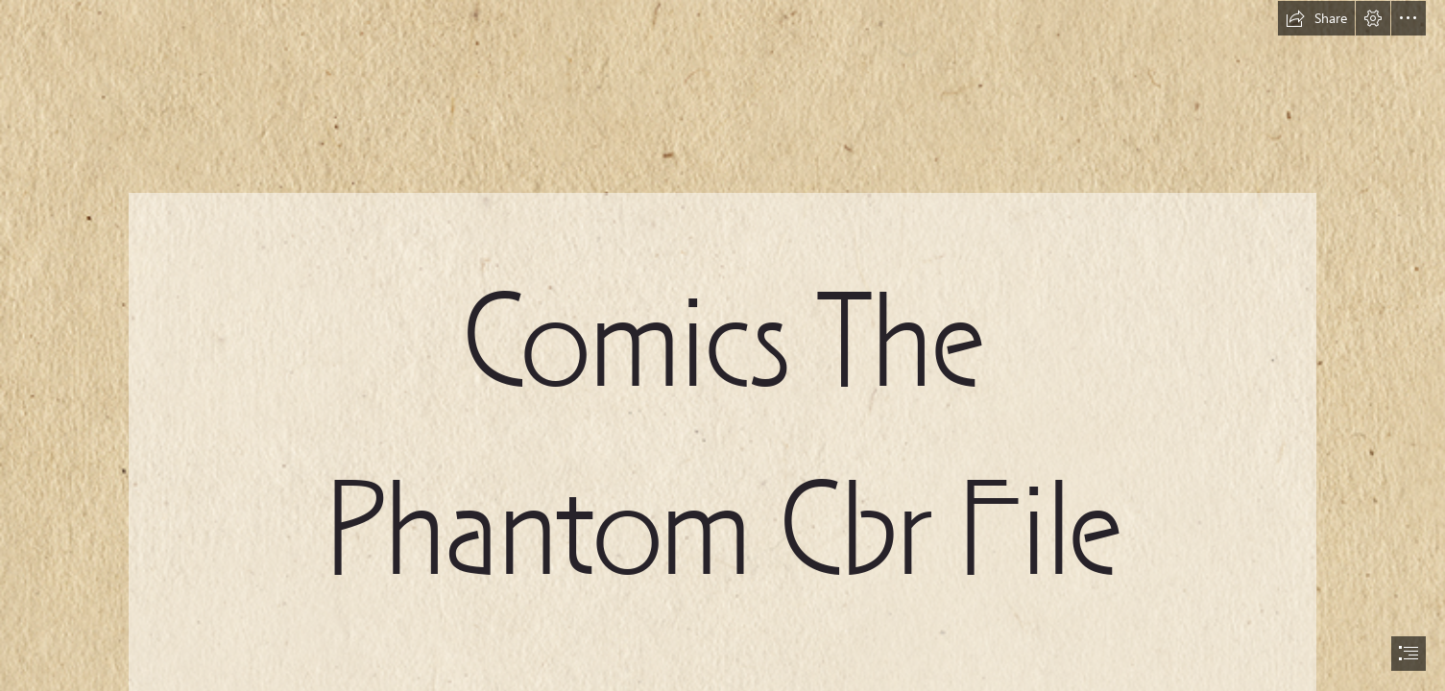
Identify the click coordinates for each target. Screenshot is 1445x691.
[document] (722, 345)
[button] (1316, 18)
